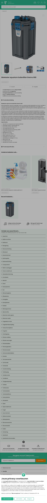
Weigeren (29, 499)
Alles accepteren (7, 499)
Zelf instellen (19, 499)
